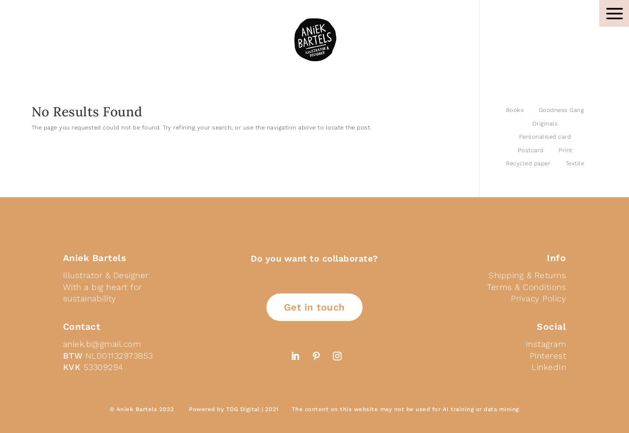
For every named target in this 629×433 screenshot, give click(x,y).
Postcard (531, 150)
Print (566, 150)
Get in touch (314, 307)
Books (515, 110)
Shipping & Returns (527, 275)
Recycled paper (528, 163)
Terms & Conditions (526, 287)
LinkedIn (548, 367)
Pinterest (548, 356)
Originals (545, 123)
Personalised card (545, 136)
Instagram (546, 344)
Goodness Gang (561, 110)
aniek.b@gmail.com (102, 344)
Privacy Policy (538, 298)
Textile (575, 163)
